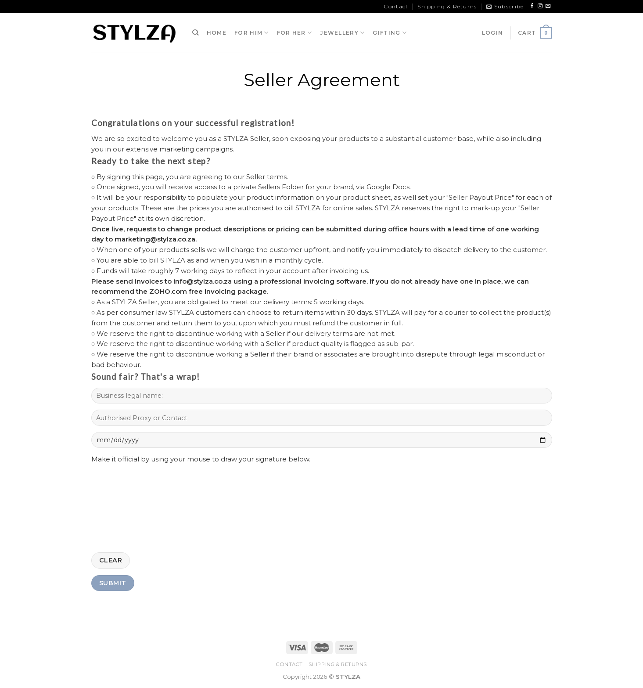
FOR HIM (251, 33)
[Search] (195, 33)
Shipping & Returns (447, 6)
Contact (396, 6)
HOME (216, 32)
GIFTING (390, 33)
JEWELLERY (342, 33)
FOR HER (295, 33)
